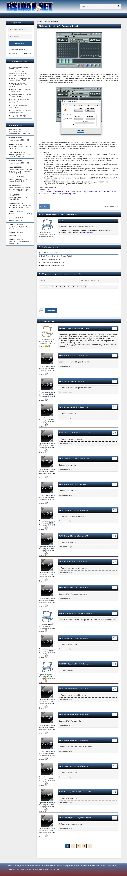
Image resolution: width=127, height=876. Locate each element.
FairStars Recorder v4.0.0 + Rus (51, 259)
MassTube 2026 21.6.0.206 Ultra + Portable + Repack (20, 95)
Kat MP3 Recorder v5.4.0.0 (49, 253)
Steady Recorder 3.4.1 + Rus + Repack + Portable (56, 256)
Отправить (51, 310)
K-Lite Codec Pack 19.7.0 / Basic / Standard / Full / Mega (20, 111)
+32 (44, 206)
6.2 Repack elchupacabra (67, 194)
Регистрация (28, 53)
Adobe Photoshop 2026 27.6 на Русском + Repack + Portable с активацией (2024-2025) (19, 73)
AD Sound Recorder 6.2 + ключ (58, 192)
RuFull (61, 355)
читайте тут (88, 232)
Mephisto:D (62, 613)
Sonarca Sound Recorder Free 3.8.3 (52, 262)
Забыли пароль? (14, 53)
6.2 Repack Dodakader (88, 192)
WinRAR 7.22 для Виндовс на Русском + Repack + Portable (19, 79)
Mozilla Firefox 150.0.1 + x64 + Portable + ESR (19, 68)
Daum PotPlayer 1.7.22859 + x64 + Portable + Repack (20, 90)
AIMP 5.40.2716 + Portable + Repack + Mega (19, 106)
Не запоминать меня (18, 50)
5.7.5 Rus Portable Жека (108, 192)
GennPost (62, 328)
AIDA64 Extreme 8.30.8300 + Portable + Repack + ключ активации (19, 100)
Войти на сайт (20, 43)
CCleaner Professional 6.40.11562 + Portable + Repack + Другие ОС (19, 84)
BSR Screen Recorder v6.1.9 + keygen (53, 265)
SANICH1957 (63, 664)
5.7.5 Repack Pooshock (47, 194)
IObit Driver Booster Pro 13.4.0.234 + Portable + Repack (18, 116)
